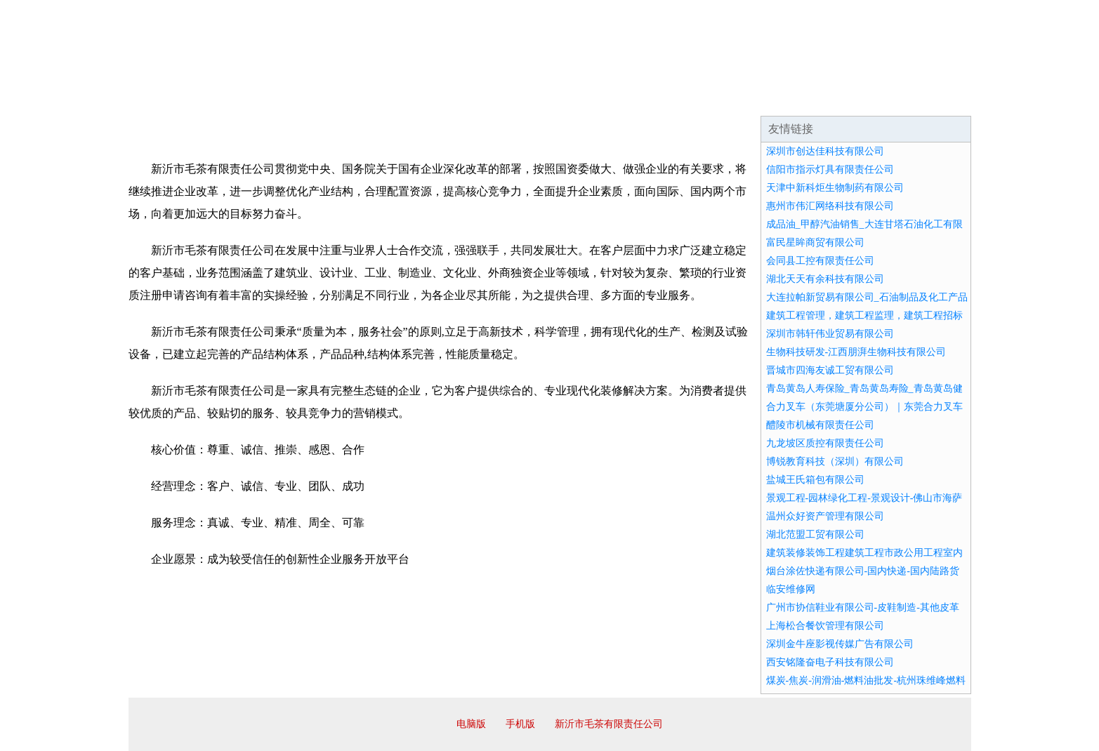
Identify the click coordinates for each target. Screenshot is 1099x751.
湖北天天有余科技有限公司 (825, 279)
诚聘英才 (679, 98)
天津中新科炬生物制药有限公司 (835, 187)
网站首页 (173, 98)
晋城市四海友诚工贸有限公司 (830, 370)
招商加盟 (594, 98)
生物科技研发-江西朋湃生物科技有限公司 (856, 352)
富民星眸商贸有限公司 (815, 242)
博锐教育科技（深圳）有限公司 (835, 461)
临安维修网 (790, 589)
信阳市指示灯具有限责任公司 (830, 169)
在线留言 (931, 98)
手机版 (520, 724)
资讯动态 (847, 98)
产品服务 (426, 98)
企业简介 (257, 98)
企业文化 (341, 98)
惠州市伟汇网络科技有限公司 (830, 206)
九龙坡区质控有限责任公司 (825, 443)
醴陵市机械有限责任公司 (820, 425)
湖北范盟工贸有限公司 (815, 534)
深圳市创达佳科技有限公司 (825, 151)
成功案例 (510, 98)
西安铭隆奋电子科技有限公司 (830, 662)
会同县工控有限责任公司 (820, 260)
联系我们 (763, 98)
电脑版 (471, 724)
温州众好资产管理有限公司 (825, 516)
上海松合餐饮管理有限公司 (825, 625)
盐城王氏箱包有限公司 (815, 479)
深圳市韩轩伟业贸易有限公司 (830, 333)
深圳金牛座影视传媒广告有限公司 (840, 644)
